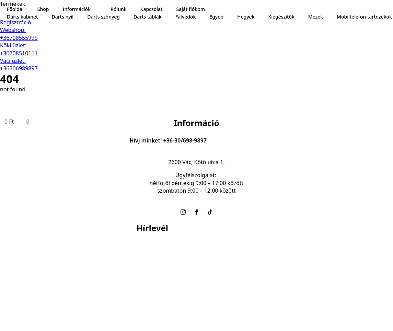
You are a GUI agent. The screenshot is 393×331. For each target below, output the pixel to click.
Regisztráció (15, 22)
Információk (76, 9)
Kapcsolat (151, 9)
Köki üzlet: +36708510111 (19, 49)
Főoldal (15, 9)
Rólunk (119, 9)
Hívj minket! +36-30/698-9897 (168, 140)
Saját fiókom (190, 9)
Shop (43, 9)
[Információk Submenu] (97, 9)
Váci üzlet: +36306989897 (19, 64)
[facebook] (197, 212)
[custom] (210, 212)
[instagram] (183, 212)
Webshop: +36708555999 (19, 33)
